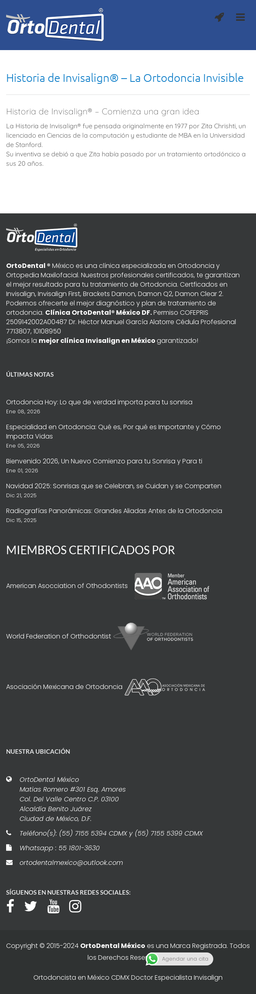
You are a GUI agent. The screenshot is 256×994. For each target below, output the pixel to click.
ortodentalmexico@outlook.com (71, 862)
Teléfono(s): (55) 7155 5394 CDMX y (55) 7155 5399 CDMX (111, 833)
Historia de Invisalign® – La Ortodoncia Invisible (125, 77)
